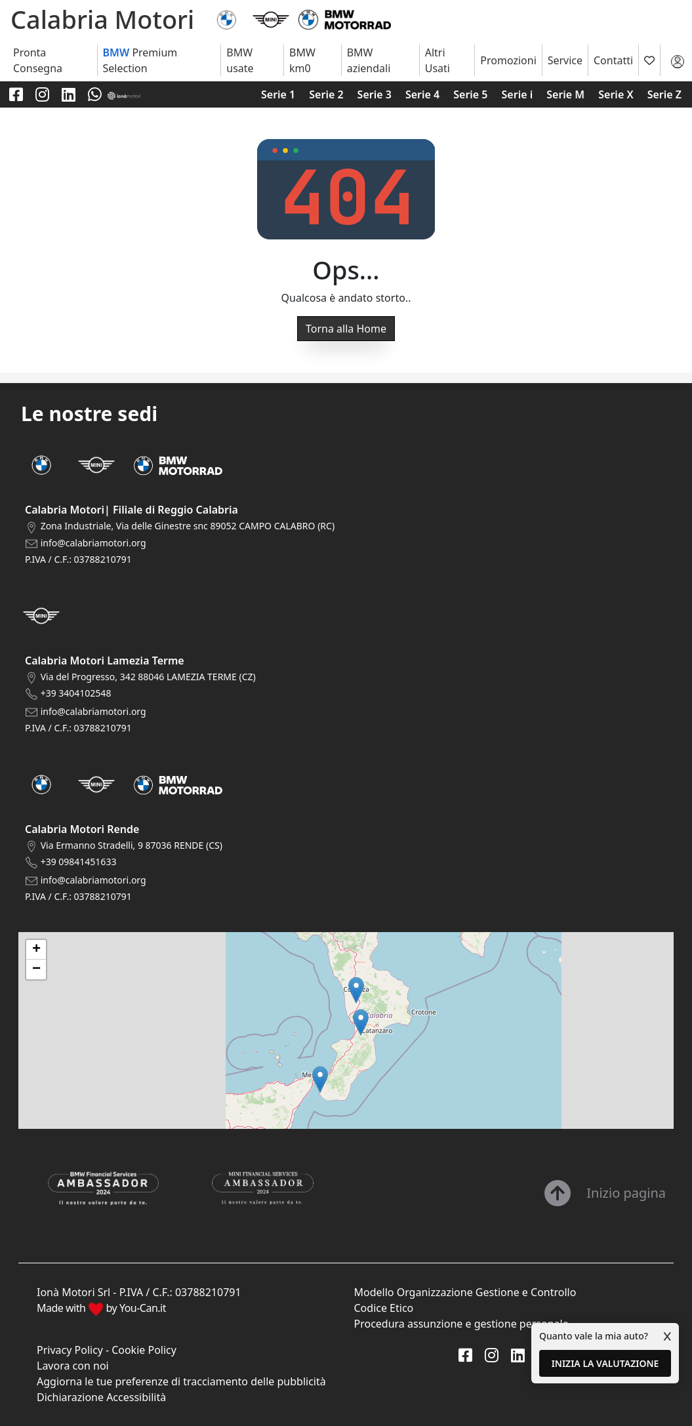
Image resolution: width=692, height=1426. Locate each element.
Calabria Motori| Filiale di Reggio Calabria (131, 509)
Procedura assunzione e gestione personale (461, 1323)
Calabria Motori (102, 19)
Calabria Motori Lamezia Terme (104, 660)
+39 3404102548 (76, 693)
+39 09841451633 (79, 861)
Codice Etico (384, 1308)
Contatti (613, 60)
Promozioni (508, 60)
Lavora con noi (73, 1365)
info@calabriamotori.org (93, 543)
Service (565, 60)
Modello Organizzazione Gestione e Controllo (465, 1292)
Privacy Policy (70, 1350)
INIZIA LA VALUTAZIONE (605, 1363)
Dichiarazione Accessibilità (101, 1397)
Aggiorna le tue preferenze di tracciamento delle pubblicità (181, 1381)
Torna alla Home (346, 328)
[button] (320, 1079)
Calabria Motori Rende (82, 829)
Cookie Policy (144, 1350)
